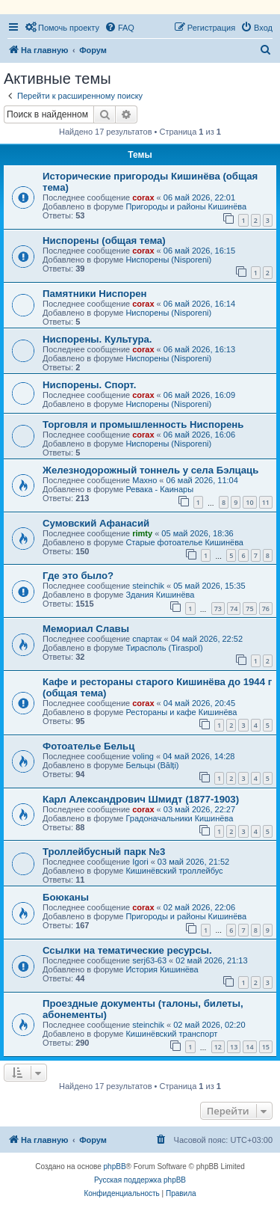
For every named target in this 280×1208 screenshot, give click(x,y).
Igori (140, 861)
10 (249, 502)
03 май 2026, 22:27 (199, 809)
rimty (142, 533)
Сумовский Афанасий (96, 523)
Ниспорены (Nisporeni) (168, 259)
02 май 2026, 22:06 (199, 907)
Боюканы (66, 897)
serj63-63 (149, 960)
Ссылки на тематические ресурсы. (127, 950)
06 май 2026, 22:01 (199, 197)
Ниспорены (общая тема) (104, 240)
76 (266, 608)
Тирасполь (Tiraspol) (163, 647)
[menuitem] (62, 28)
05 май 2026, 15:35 (209, 585)
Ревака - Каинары (159, 489)
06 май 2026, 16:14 (199, 303)
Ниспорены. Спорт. (89, 384)
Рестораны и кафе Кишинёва (181, 712)
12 (218, 1047)
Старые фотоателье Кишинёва (184, 542)
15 (266, 1047)
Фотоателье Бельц (88, 746)
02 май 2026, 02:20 (209, 1024)
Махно (144, 480)
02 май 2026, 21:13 (211, 960)
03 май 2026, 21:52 (193, 861)
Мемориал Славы (86, 628)
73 (218, 608)
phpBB (115, 1166)
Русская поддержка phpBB (140, 1180)
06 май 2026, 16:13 (199, 349)
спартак (146, 638)
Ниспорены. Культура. (97, 339)
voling (143, 756)
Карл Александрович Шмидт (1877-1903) (141, 799)
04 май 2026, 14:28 (198, 756)
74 (233, 608)
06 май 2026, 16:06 (199, 434)
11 (266, 502)
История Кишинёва (161, 969)
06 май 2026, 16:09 (199, 394)
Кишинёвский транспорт (171, 1033)
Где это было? (78, 575)
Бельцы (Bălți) (151, 765)
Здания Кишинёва (159, 594)
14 (249, 1047)
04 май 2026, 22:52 (207, 638)
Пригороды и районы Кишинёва (185, 206)
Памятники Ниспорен (95, 293)
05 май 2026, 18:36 (197, 533)
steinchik (148, 585)
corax (143, 197)
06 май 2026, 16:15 (199, 250)
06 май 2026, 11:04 (202, 480)
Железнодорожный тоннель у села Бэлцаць (150, 470)
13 (233, 1047)
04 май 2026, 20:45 (199, 703)
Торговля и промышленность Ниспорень (143, 424)
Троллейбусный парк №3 (104, 851)
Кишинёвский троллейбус (174, 870)
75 (249, 608)
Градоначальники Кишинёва (179, 818)
